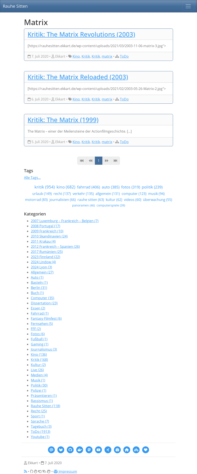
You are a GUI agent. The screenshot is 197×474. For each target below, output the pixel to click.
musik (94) (156, 193)
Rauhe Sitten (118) (45, 406)
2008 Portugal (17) (45, 226)
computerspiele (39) (111, 205)
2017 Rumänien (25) (47, 251)
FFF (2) (36, 328)
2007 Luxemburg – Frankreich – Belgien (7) (64, 220)
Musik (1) (38, 380)
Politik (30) (39, 385)
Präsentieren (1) (44, 395)
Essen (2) (38, 308)
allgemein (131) (108, 193)
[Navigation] (188, 6)
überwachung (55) (157, 199)
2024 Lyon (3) (41, 267)
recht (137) (62, 193)
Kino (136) (39, 354)
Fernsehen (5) (42, 323)
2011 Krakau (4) (43, 241)
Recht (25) (39, 411)
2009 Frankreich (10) (47, 231)
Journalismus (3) (44, 349)
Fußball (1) (39, 339)
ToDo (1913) (40, 431)
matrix (107, 56)
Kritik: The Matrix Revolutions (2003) (81, 34)
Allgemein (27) (42, 272)
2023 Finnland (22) (45, 256)
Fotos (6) (38, 334)
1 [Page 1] (99, 160)
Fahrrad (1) (40, 313)
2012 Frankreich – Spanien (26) (55, 246)
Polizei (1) (38, 390)
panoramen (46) (83, 205)
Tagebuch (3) (41, 426)
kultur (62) (114, 199)
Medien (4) (39, 375)
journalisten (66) (62, 199)
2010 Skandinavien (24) (49, 236)
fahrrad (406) (88, 187)
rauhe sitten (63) (91, 199)
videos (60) (132, 199)
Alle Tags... (32, 177)
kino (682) (66, 187)
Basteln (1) (39, 282)
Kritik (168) (39, 359)
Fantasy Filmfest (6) (46, 318)
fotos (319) (130, 187)
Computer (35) (42, 298)
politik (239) (152, 187)
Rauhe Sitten (15, 6)
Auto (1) (37, 277)
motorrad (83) (36, 199)
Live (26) (37, 370)
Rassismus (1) (42, 400)
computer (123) (134, 193)
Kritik (86, 56)
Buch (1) (37, 292)
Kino (76, 56)
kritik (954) (44, 187)
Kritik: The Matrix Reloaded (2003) (78, 76)
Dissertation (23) (44, 303)
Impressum (65, 471)
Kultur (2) (38, 364)
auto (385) (110, 187)
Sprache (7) (40, 421)
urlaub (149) (42, 193)
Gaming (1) (39, 344)
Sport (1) (38, 416)
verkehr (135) (83, 193)
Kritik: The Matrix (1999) (63, 119)
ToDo (124, 56)
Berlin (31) (39, 287)
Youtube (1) (40, 436)
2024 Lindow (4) (43, 262)
